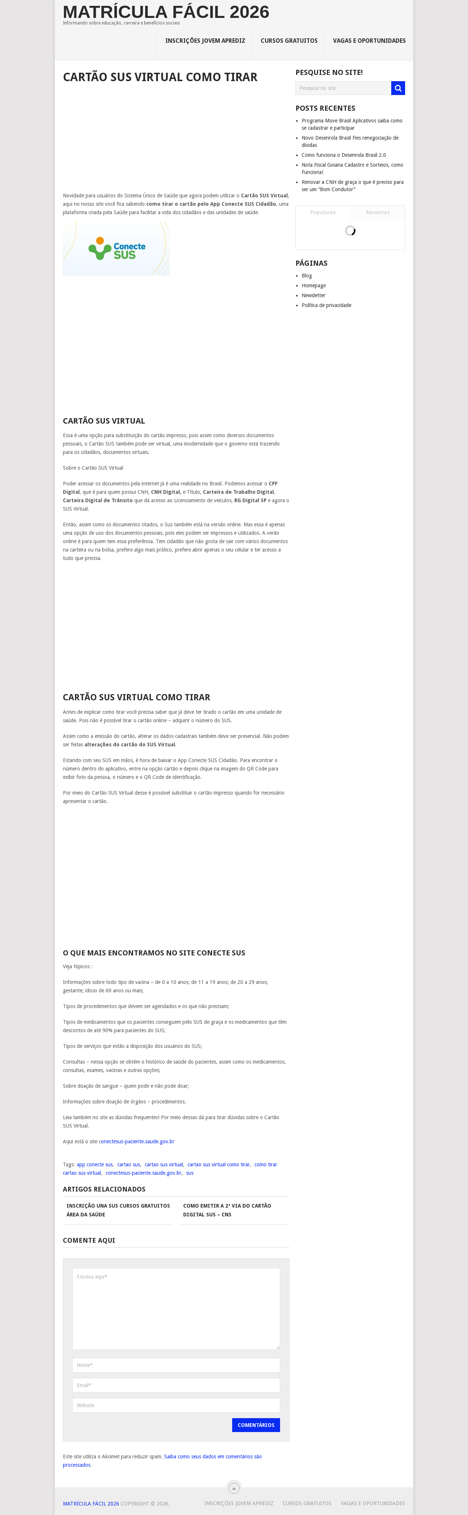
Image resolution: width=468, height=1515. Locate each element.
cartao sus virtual (164, 1164)
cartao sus (128, 1164)
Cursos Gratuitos (289, 40)
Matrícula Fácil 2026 (166, 12)
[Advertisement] (176, 140)
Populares (323, 212)
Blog (307, 276)
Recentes (378, 212)
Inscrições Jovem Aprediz (205, 40)
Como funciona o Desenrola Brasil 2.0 (344, 155)
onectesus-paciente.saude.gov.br (137, 1141)
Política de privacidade (326, 305)
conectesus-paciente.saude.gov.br (143, 1173)
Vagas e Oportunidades (369, 40)
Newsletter (313, 295)
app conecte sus (95, 1164)
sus (189, 1173)
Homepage (314, 285)
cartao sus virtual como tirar (219, 1164)
